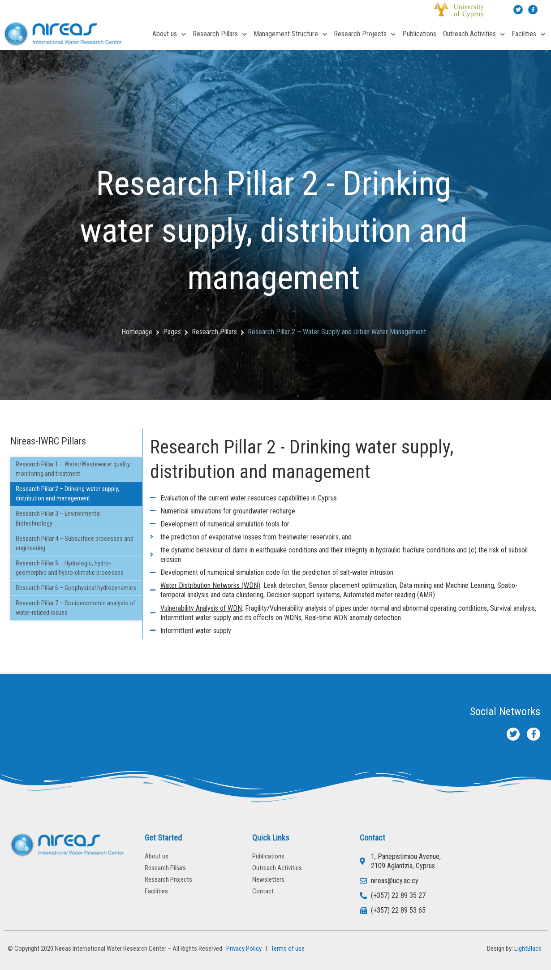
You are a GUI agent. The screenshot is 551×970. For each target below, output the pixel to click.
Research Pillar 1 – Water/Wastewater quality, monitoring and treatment (73, 469)
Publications (419, 34)
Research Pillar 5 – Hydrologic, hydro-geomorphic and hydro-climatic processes (70, 568)
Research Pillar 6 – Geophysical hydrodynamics (76, 587)
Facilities (528, 34)
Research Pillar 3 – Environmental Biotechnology (58, 518)
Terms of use (288, 948)
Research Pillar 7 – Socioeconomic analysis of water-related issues (75, 607)
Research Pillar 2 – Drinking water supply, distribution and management (67, 493)
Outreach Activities (474, 34)
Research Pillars (220, 34)
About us (169, 34)
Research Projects (365, 34)
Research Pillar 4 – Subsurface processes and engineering (74, 543)
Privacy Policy (242, 948)
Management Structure (290, 34)
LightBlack (528, 948)
